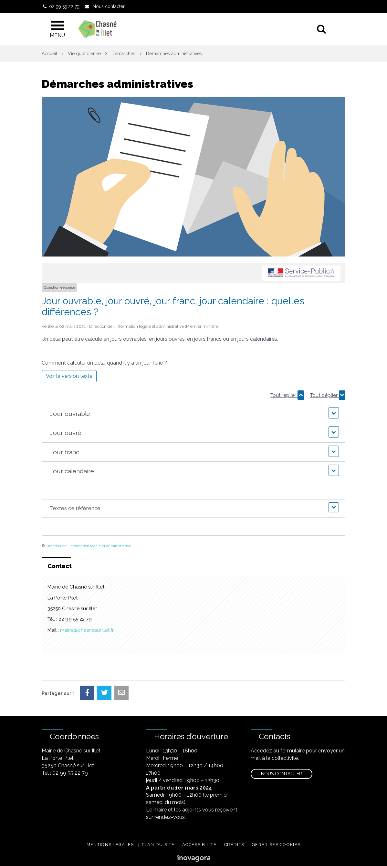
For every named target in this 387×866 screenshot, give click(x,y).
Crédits (234, 844)
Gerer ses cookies (276, 844)
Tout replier (287, 395)
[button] (193, 413)
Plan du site (158, 844)
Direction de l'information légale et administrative (88, 546)
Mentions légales (110, 844)
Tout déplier (327, 395)
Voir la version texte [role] (69, 376)
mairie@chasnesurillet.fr (87, 630)
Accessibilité (199, 844)
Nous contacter (281, 773)
